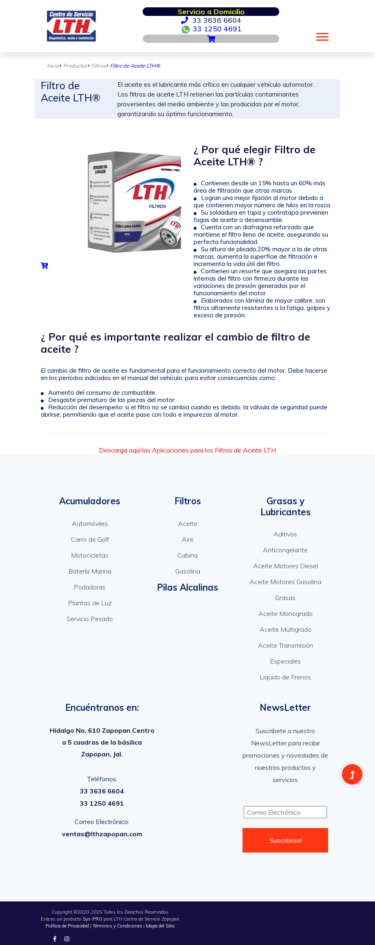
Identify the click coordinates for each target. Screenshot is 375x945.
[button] (321, 35)
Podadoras (90, 587)
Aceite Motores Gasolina (285, 582)
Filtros (100, 65)
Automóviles (90, 523)
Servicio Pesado (89, 619)
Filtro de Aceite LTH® (135, 65)
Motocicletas (89, 555)
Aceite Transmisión (285, 645)
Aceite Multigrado (285, 629)
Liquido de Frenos (285, 677)
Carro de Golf (90, 539)
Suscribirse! (285, 840)
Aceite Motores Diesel (285, 566)
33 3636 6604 (211, 19)
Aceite (187, 523)
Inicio (55, 65)
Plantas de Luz (90, 603)
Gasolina (187, 571)
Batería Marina (89, 571)
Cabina (187, 555)
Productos (77, 65)
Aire (188, 539)
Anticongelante (285, 550)
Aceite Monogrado (285, 613)
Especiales (285, 661)
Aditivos (285, 534)
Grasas (285, 597)
